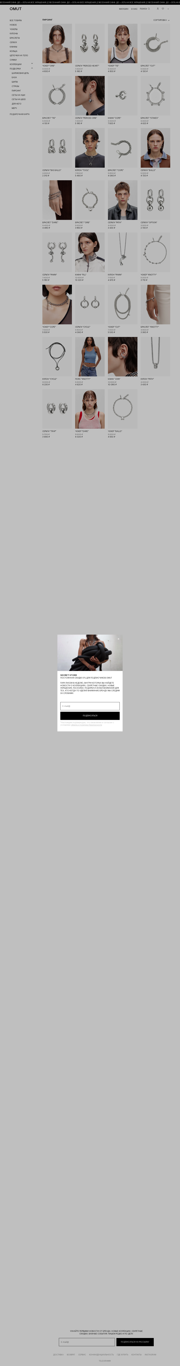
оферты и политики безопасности (86, 725)
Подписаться (90, 716)
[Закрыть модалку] (118, 639)
